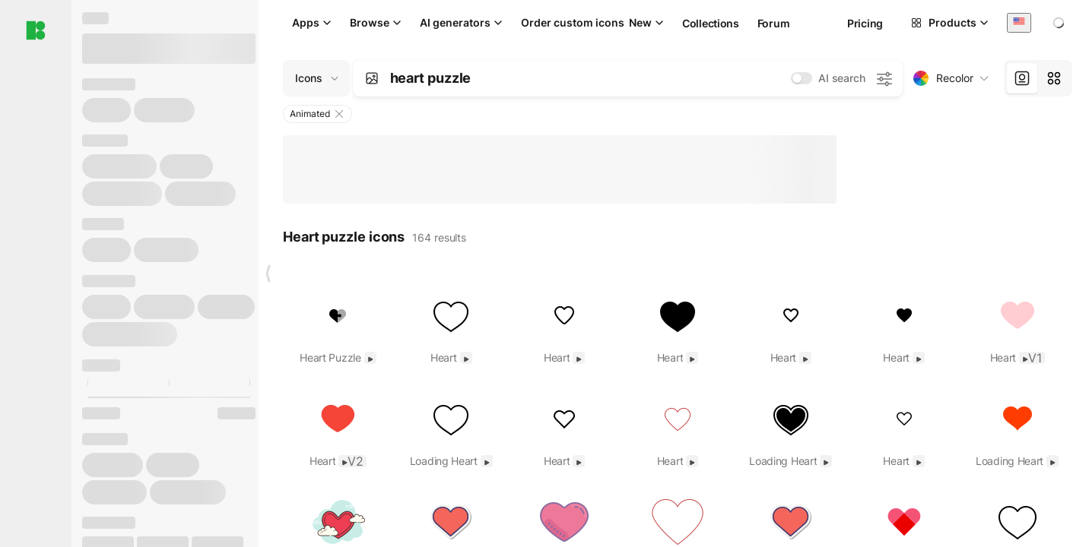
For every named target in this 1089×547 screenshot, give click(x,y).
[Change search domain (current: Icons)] (316, 78)
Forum (773, 23)
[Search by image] (372, 78)
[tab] (1022, 78)
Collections (710, 23)
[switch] (801, 78)
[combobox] (1019, 22)
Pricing (865, 23)
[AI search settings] (884, 78)
